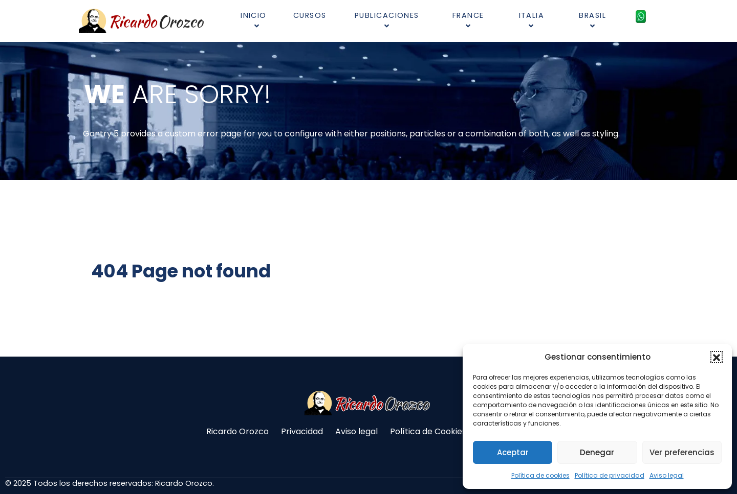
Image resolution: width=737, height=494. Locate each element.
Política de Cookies (428, 431)
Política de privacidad (609, 475)
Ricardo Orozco (237, 431)
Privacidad (302, 431)
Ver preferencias (681, 452)
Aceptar (513, 452)
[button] (716, 357)
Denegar (597, 452)
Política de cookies (540, 475)
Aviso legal (666, 475)
